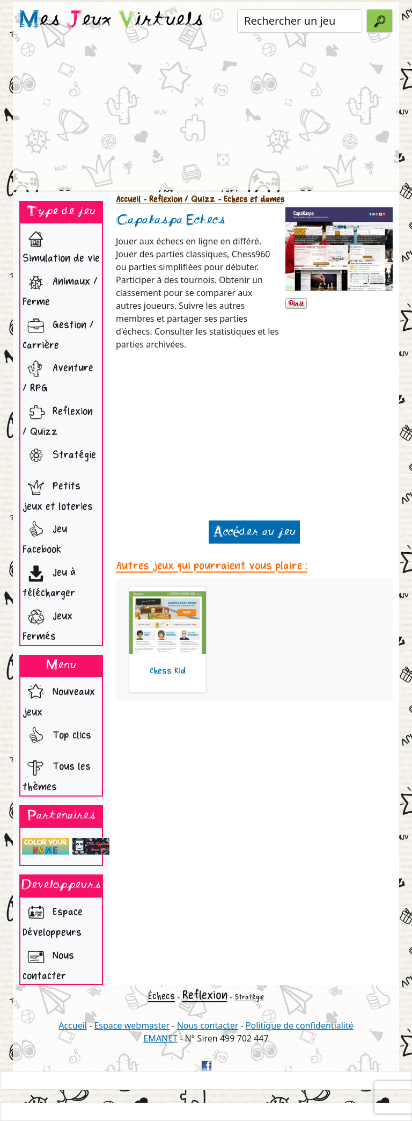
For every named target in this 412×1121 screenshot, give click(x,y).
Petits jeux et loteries (58, 493)
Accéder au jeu (254, 532)
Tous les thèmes (57, 773)
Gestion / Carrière (58, 332)
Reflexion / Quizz (58, 418)
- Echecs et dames (249, 199)
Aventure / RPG (58, 375)
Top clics (57, 736)
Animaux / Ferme (60, 288)
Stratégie (59, 456)
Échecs (161, 996)
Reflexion (204, 995)
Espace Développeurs (53, 919)
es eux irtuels (111, 20)
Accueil (128, 199)
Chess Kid (168, 671)
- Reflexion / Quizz (178, 199)
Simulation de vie (61, 245)
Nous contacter (48, 962)
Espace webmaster (132, 1025)
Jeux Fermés (47, 623)
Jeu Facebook (45, 536)
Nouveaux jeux (59, 699)
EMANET (160, 1038)
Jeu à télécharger (49, 579)
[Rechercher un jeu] (299, 21)
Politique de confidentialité (300, 1025)
